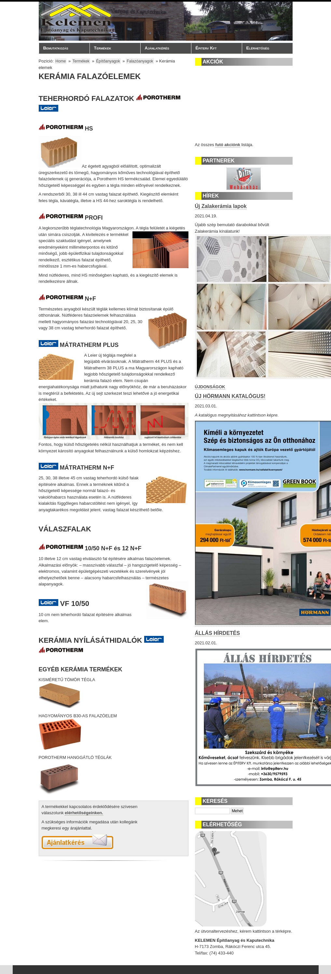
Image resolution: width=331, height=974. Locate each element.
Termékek (113, 48)
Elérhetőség (257, 48)
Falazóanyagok (140, 61)
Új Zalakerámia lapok (221, 206)
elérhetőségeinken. (84, 812)
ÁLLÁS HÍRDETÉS (217, 633)
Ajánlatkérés (157, 48)
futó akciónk (227, 144)
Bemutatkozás (62, 48)
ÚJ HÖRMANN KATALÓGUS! (230, 396)
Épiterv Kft (215, 48)
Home (60, 61)
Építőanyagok (108, 61)
